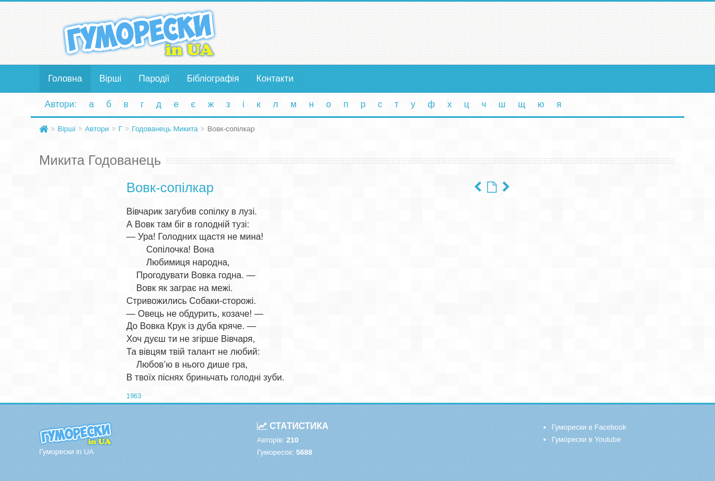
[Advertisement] (466, 32)
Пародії (154, 78)
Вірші (110, 78)
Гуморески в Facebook (589, 427)
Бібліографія (213, 78)
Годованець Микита (165, 129)
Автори (97, 129)
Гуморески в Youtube (586, 439)
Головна (65, 78)
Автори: (61, 104)
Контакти (275, 78)
